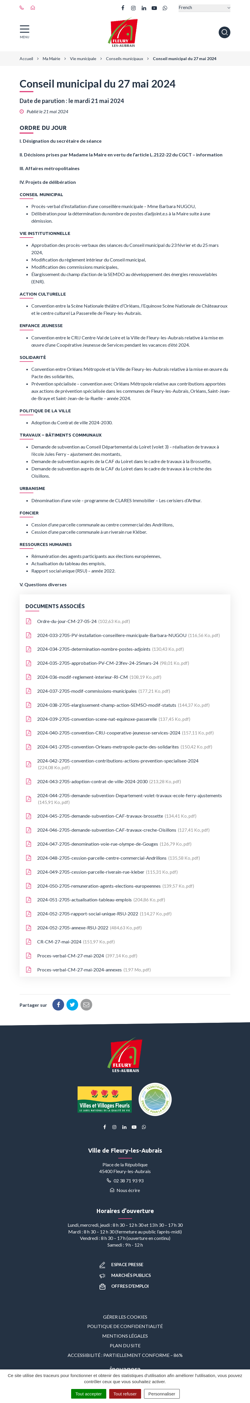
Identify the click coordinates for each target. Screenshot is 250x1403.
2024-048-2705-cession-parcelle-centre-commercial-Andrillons (112, 858)
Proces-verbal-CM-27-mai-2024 (81, 956)
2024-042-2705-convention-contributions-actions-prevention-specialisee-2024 (111, 764)
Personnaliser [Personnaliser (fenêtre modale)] (161, 1393)
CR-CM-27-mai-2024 (70, 942)
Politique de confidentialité (125, 1326)
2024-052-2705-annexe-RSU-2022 (83, 928)
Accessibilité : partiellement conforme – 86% (125, 1355)
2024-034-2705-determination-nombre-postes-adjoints (104, 649)
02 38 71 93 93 (125, 1180)
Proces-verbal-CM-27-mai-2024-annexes (88, 970)
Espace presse (121, 1264)
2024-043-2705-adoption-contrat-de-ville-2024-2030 (103, 782)
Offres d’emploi (124, 1286)
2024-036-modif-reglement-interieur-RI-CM (93, 677)
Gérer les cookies (125, 1317)
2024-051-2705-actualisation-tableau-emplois (95, 900)
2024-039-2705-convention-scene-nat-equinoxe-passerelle (107, 719)
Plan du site (125, 1345)
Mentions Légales (125, 1336)
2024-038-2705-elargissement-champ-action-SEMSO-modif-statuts (117, 705)
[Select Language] (204, 8)
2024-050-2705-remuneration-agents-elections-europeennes (109, 886)
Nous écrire (125, 1190)
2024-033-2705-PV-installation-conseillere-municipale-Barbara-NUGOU (122, 635)
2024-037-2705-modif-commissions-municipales (97, 691)
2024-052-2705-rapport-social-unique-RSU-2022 (98, 914)
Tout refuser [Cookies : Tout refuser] (125, 1393)
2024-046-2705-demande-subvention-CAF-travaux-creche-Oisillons (117, 830)
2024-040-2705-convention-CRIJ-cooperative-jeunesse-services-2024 (119, 733)
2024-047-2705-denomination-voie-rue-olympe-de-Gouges (108, 844)
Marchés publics (125, 1275)
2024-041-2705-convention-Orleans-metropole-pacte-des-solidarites (118, 747)
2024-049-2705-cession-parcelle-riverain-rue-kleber (101, 872)
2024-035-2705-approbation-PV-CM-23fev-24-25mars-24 (107, 663)
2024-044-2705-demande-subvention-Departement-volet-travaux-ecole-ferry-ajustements (123, 799)
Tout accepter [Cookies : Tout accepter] (89, 1393)
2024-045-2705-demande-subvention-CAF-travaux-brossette (110, 816)
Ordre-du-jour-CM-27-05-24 (77, 621)
